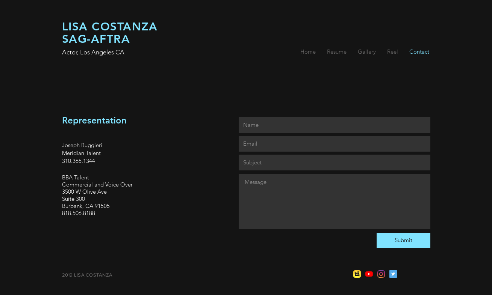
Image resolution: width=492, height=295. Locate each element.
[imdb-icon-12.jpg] (357, 274)
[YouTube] (369, 274)
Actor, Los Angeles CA (93, 52)
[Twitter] (393, 274)
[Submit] (403, 240)
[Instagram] (381, 274)
